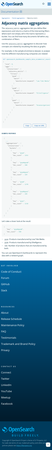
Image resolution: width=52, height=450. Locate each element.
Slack (4, 290)
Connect (6, 372)
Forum (5, 278)
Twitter (5, 378)
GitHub (5, 284)
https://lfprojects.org (24, 445)
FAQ (3, 331)
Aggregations (6, 18)
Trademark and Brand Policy (18, 344)
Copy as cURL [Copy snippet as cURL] (39, 126)
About (4, 312)
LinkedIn (6, 385)
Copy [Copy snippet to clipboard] (27, 126)
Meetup (5, 397)
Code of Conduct (11, 271)
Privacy (5, 350)
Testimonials (8, 337)
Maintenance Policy (12, 325)
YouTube (6, 391)
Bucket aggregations (18, 18)
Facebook (7, 403)
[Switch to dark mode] (43, 4)
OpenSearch (12, 4)
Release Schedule (11, 319)
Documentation (11, 11)
